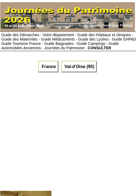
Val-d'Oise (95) (78, 66)
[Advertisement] (51, 130)
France (48, 66)
